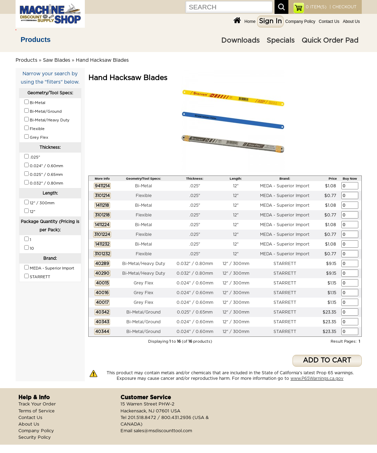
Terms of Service (36, 411)
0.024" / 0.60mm (195, 283)
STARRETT (284, 264)
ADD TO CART (327, 360)
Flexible (144, 196)
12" (236, 186)
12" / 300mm (236, 264)
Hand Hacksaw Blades (102, 60)
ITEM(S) (316, 7)
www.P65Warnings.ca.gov (316, 378)
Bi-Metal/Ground (143, 312)
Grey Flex (143, 283)
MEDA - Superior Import (284, 186)
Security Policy (34, 437)
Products (36, 39)
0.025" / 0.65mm (195, 312)
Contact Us (329, 21)
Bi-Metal (143, 186)
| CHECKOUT (342, 7)
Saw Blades (56, 60)
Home (249, 21)
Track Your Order (37, 404)
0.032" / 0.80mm (195, 264)
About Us (351, 21)
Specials (281, 40)
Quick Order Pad (330, 40)
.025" (194, 186)
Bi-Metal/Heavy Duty (143, 264)
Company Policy (300, 21)
